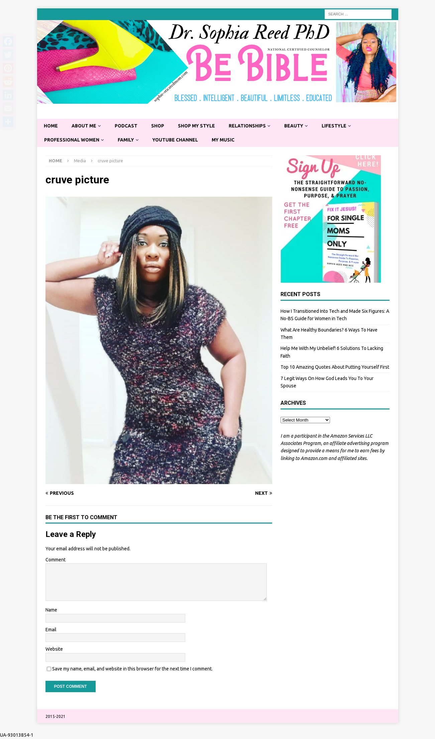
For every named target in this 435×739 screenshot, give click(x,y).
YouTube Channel (177, 140)
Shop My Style (199, 125)
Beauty (297, 125)
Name (51, 610)
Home (51, 125)
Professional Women (72, 140)
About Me (84, 125)
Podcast (127, 125)
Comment (55, 559)
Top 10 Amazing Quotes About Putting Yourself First (335, 367)
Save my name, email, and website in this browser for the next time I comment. (132, 668)
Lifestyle (337, 125)
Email (51, 630)
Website (54, 649)
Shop (159, 125)
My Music (225, 140)
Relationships (250, 125)
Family (127, 140)
